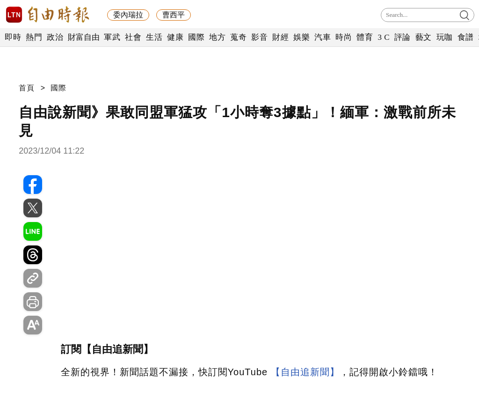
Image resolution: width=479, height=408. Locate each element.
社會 (133, 37)
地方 (217, 37)
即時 (13, 37)
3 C (383, 37)
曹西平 (173, 15)
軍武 (112, 37)
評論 (402, 37)
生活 (154, 37)
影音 (259, 37)
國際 (196, 37)
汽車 (322, 37)
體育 (364, 37)
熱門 (34, 37)
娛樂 (301, 37)
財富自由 (83, 37)
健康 (175, 37)
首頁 (27, 88)
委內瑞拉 (128, 15)
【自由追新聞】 (305, 372)
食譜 (465, 37)
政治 (55, 37)
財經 (280, 37)
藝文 (423, 37)
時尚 (343, 37)
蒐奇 (238, 37)
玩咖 (444, 37)
